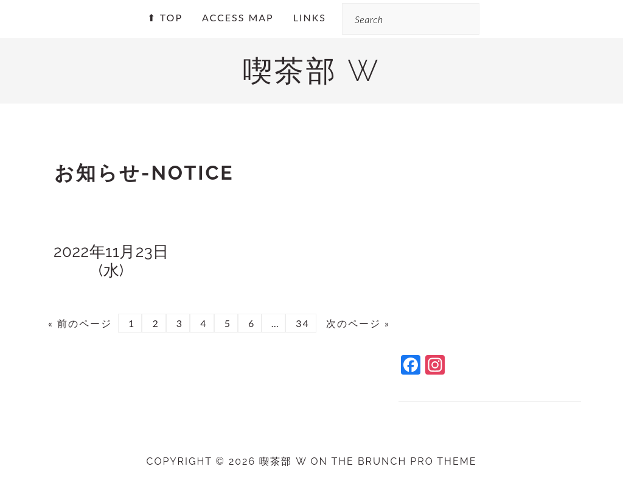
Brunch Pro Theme (417, 461)
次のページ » (356, 323)
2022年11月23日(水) (111, 261)
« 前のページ (80, 323)
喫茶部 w (311, 71)
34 (301, 323)
